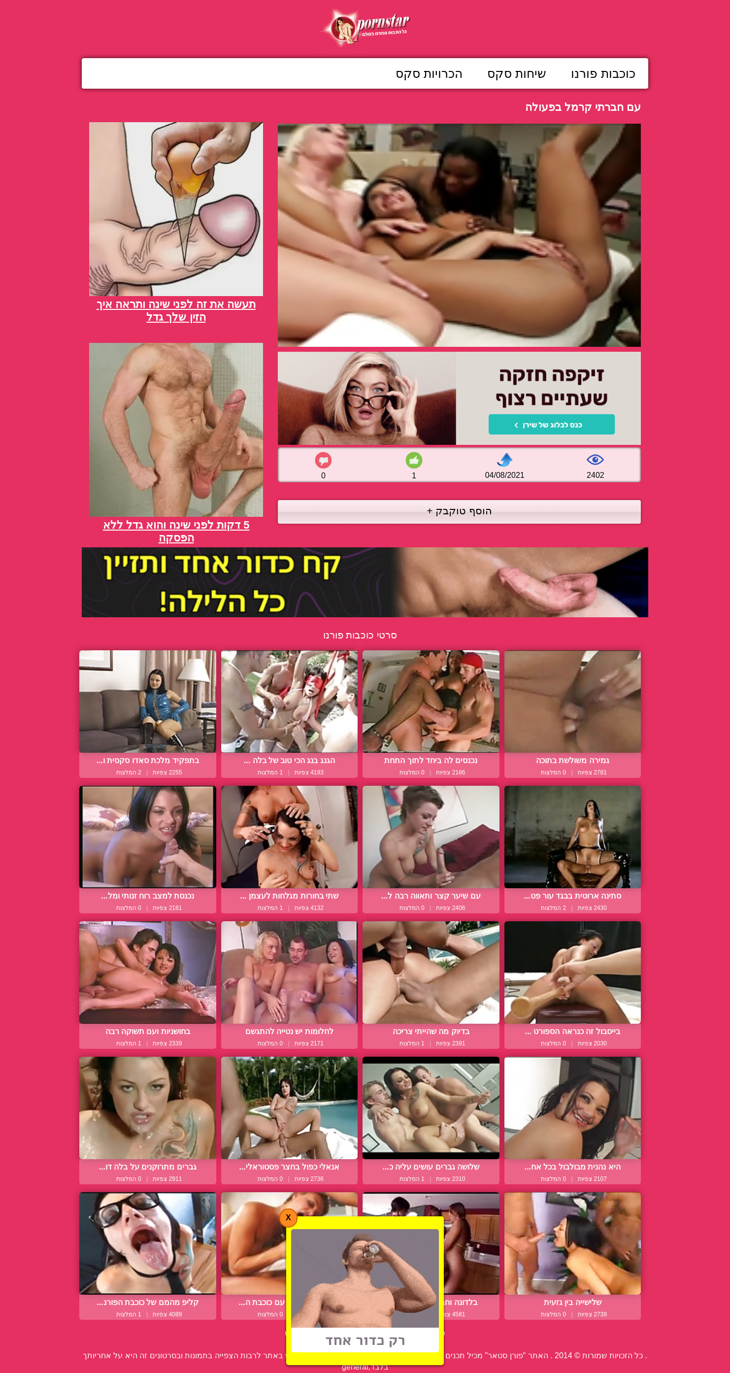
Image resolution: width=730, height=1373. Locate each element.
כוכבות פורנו (603, 73)
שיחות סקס (516, 73)
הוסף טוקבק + (459, 510)
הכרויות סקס (429, 73)
